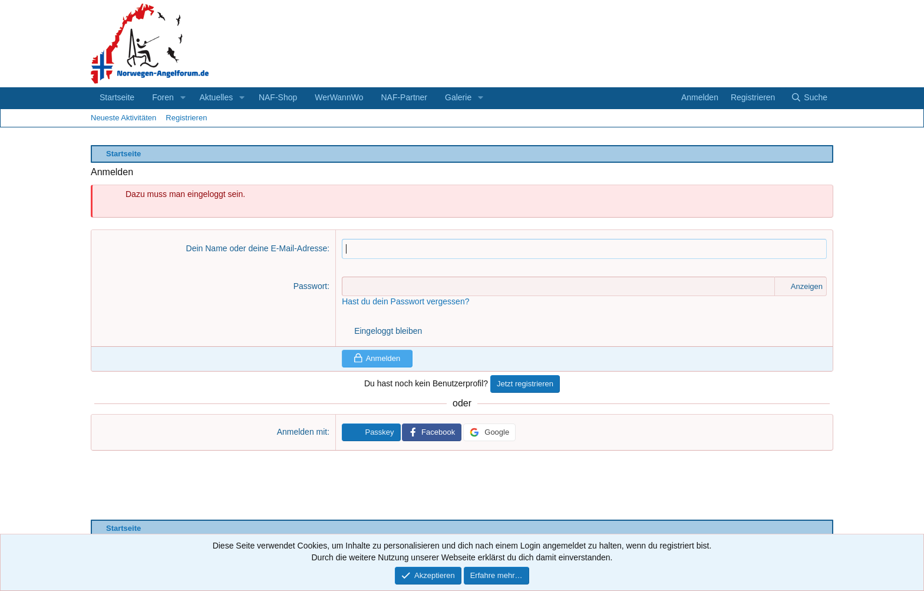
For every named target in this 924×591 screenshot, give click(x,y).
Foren (163, 97)
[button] (183, 98)
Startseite (117, 97)
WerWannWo (339, 97)
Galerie (458, 97)
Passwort (310, 286)
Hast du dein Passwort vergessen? (405, 301)
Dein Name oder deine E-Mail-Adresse (257, 248)
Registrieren (186, 117)
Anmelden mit (302, 431)
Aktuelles (216, 97)
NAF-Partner (404, 97)
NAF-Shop (278, 97)
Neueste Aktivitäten (123, 117)
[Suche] (809, 98)
